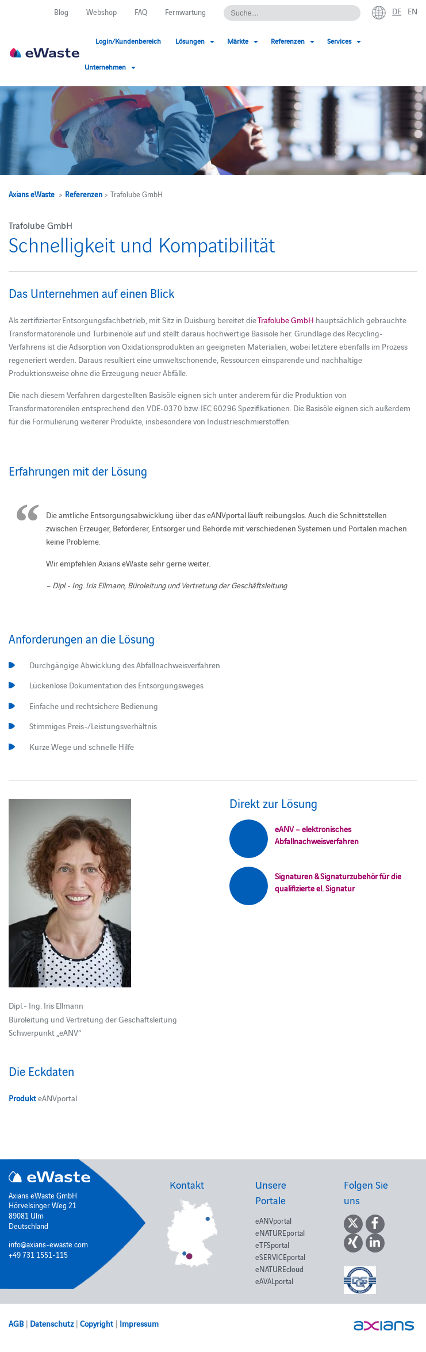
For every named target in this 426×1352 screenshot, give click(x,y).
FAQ (141, 11)
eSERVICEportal (280, 1256)
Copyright (96, 1323)
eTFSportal (272, 1244)
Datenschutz (52, 1323)
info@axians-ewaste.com (48, 1244)
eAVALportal (274, 1281)
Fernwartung (185, 11)
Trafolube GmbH (286, 319)
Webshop (101, 11)
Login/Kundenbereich (128, 40)
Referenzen (83, 194)
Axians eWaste (32, 194)
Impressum (139, 1323)
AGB (16, 1323)
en (412, 11)
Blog (61, 11)
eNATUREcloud (279, 1268)
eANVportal (273, 1220)
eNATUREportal (280, 1232)
